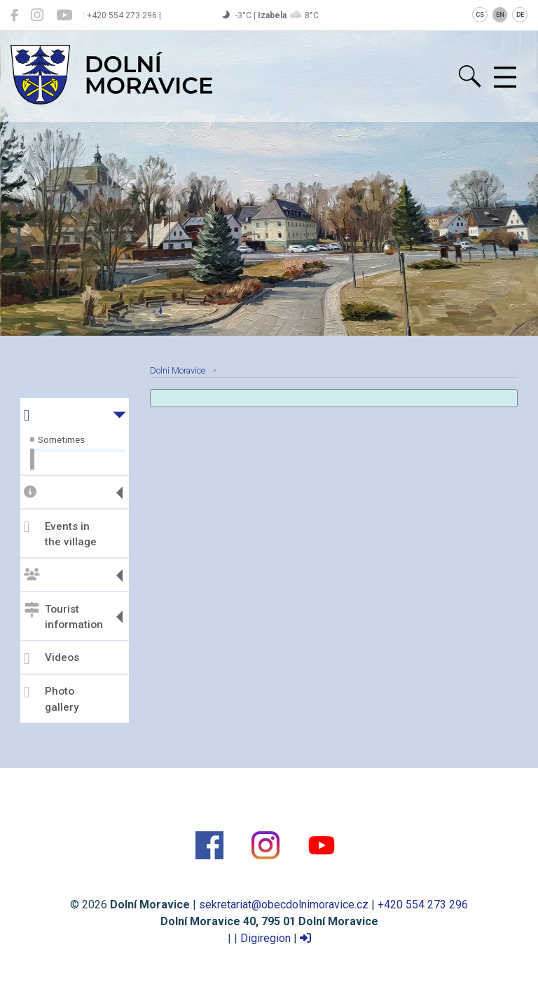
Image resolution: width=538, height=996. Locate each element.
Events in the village (60, 533)
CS (480, 14)
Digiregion (265, 938)
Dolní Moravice (177, 370)
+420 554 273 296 (423, 904)
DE (520, 14)
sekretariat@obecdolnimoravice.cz (283, 904)
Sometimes (61, 439)
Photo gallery (51, 699)
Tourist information (63, 616)
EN (500, 14)
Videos (51, 659)
